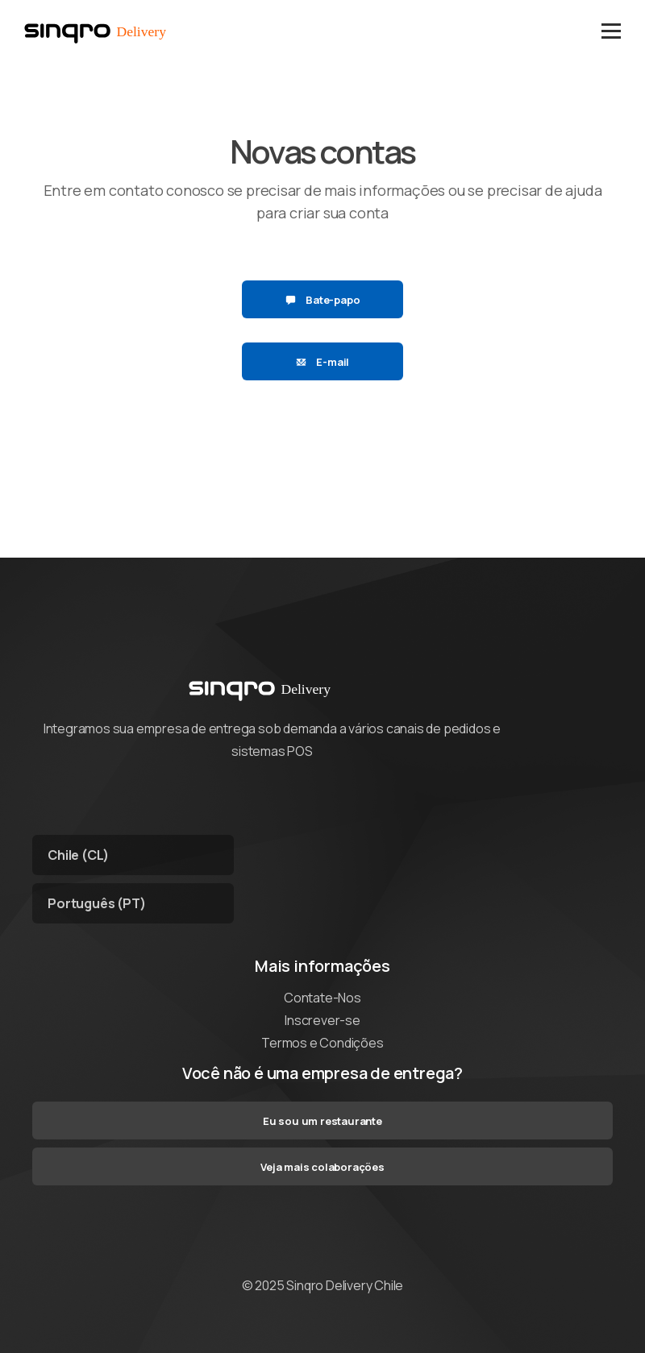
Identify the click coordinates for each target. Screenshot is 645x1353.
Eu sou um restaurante (322, 1121)
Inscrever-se (322, 1020)
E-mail (322, 362)
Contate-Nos (322, 997)
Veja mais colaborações (322, 1167)
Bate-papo (322, 300)
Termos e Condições (322, 1043)
